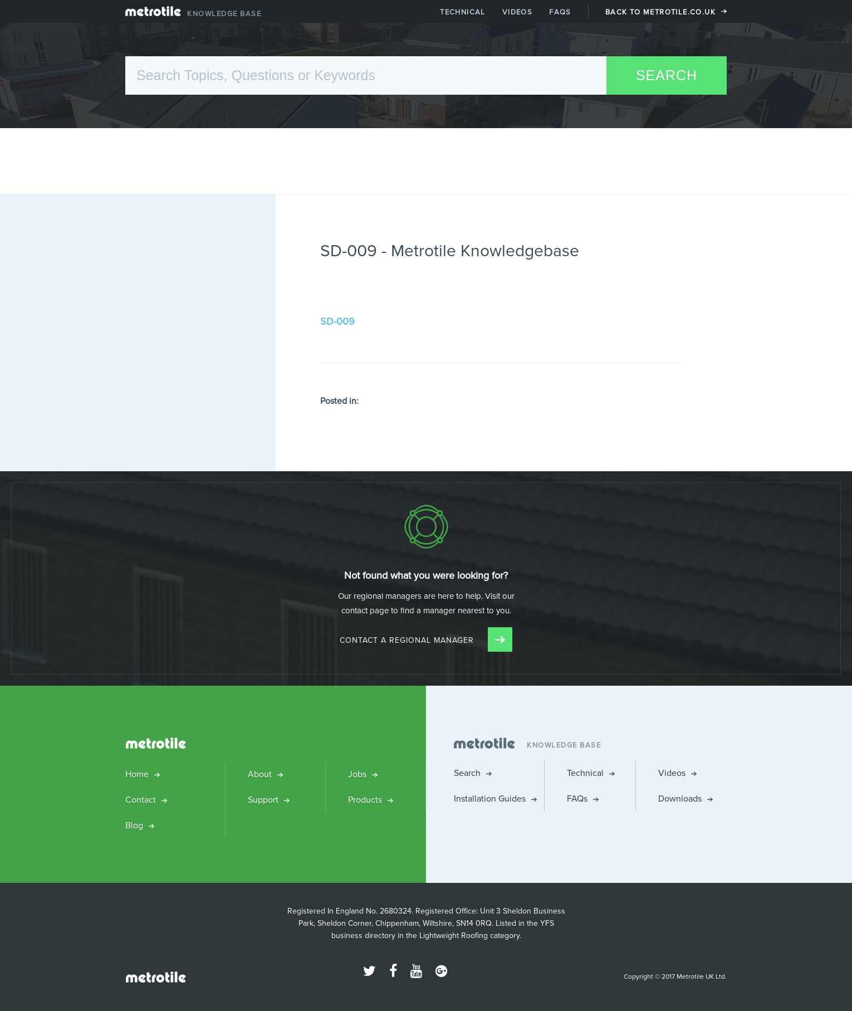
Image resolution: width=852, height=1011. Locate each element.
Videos (517, 12)
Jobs (357, 774)
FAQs (560, 12)
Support (263, 799)
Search (467, 772)
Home (137, 774)
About (260, 774)
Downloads (680, 798)
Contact (140, 799)
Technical (463, 12)
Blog (134, 825)
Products (365, 799)
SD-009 (337, 321)
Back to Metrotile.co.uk (660, 12)
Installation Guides (490, 798)
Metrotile (153, 13)
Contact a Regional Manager (426, 640)
